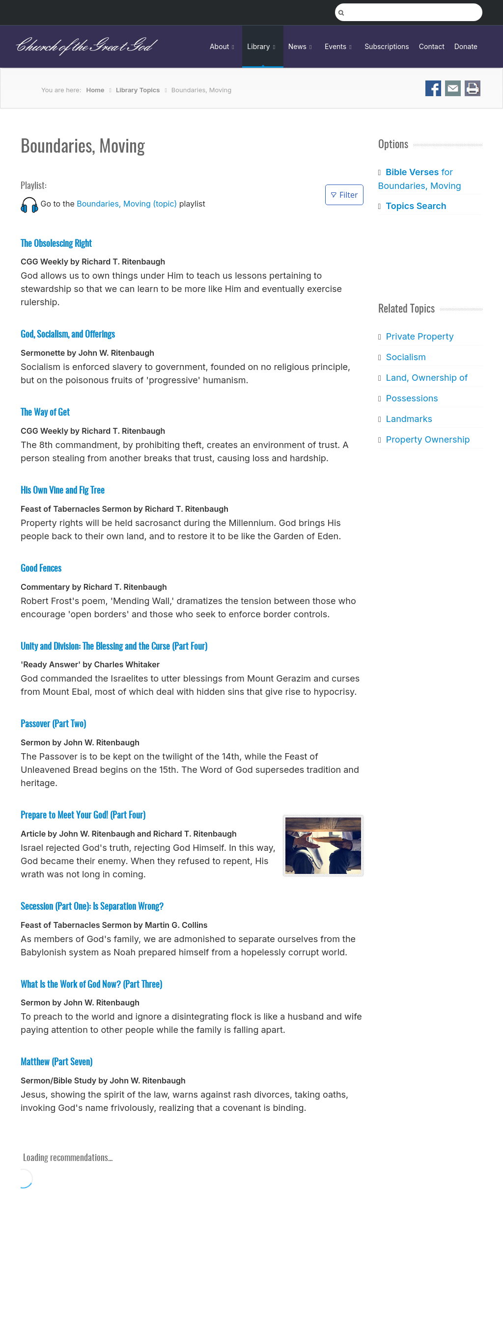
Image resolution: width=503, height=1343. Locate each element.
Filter (344, 194)
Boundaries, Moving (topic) (127, 204)
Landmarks (409, 419)
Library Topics (138, 90)
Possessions (412, 398)
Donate (465, 46)
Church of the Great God (81, 46)
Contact (432, 46)
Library (262, 46)
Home (95, 90)
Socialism (405, 357)
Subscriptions (386, 46)
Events (340, 46)
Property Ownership (428, 439)
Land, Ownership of (427, 377)
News (301, 46)
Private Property (419, 336)
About (223, 46)
